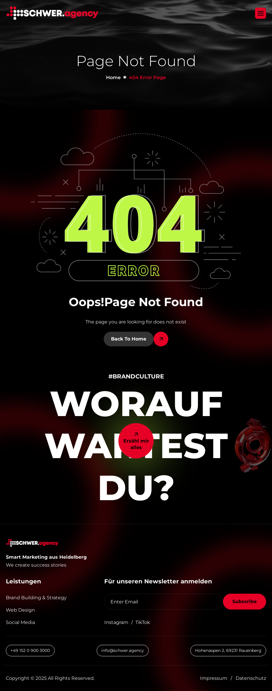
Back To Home (128, 339)
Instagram (116, 622)
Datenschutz (251, 678)
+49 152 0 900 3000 (30, 650)
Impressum (213, 678)
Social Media (20, 622)
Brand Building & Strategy (36, 597)
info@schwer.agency (122, 650)
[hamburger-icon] (260, 13)
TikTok (142, 622)
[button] (47, 565)
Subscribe (244, 601)
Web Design (20, 610)
